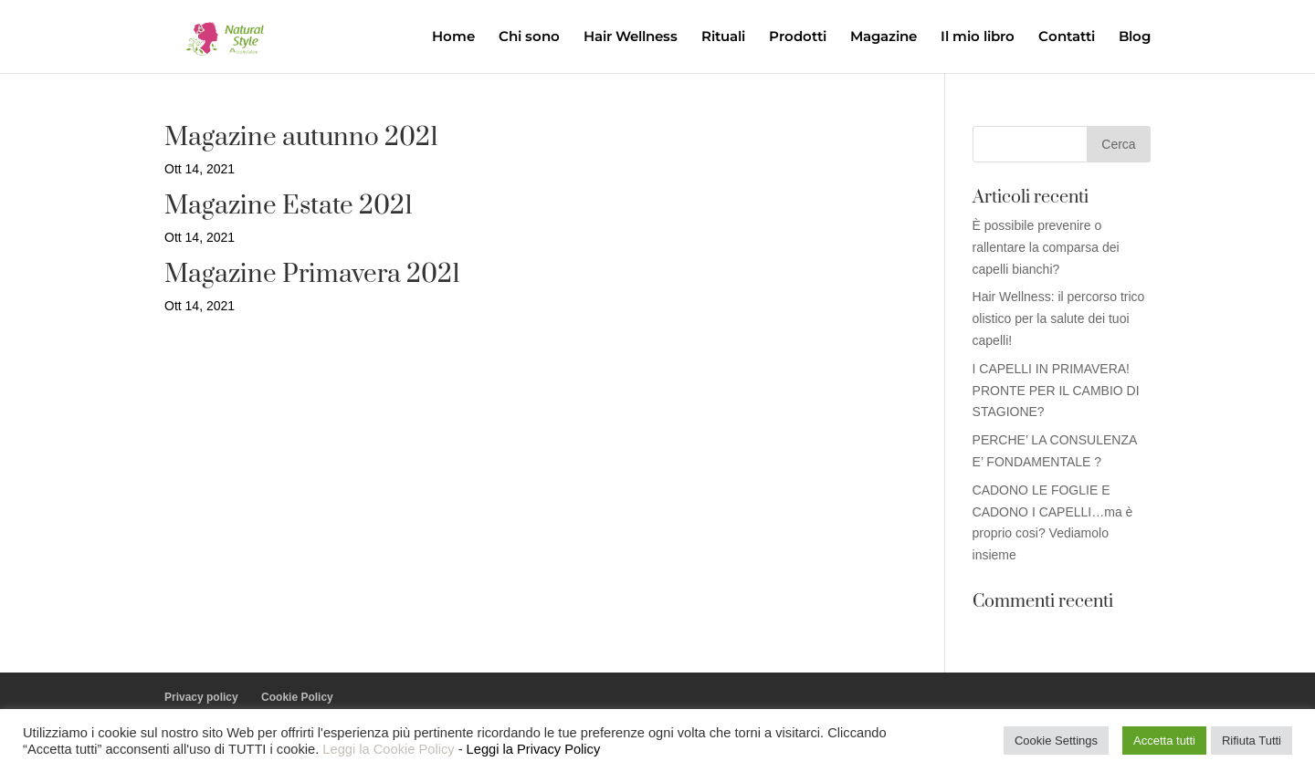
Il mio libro (978, 37)
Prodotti (797, 37)
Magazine (883, 37)
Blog (1135, 37)
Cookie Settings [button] (1056, 740)
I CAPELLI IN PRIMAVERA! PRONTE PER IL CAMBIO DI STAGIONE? (1056, 390)
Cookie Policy (297, 697)
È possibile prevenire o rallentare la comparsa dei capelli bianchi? (1046, 247)
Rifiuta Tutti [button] (1251, 740)
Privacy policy (201, 697)
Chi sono (529, 37)
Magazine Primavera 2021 (312, 274)
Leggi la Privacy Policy (534, 749)
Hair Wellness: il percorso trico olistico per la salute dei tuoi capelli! (1059, 318)
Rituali (723, 37)
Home (453, 37)
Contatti (1066, 37)
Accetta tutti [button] (1164, 740)
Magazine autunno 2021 (301, 137)
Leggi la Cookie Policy (388, 749)
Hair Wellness (631, 37)
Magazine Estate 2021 (288, 206)
